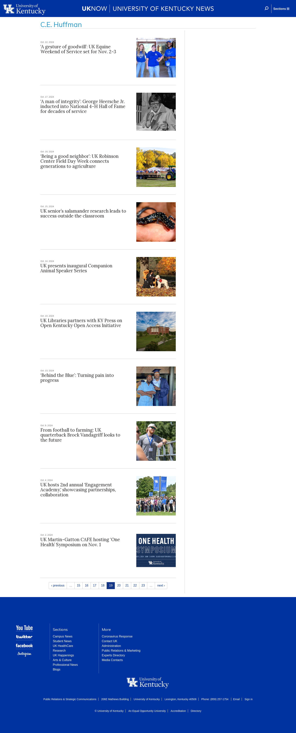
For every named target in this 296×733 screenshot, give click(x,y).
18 (103, 585)
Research (59, 650)
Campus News (62, 636)
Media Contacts (112, 660)
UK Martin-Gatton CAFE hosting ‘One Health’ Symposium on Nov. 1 (80, 542)
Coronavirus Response (117, 636)
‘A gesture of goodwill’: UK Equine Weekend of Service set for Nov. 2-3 (78, 49)
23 (143, 585)
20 (119, 585)
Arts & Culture (62, 660)
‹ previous (57, 585)
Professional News (65, 664)
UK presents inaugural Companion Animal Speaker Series (76, 268)
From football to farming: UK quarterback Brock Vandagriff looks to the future (80, 435)
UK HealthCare (63, 645)
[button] (281, 8)
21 (127, 585)
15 (78, 585)
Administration (111, 645)
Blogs (56, 669)
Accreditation (178, 710)
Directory (196, 710)
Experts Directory (113, 655)
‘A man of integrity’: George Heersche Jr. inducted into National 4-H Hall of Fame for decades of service (82, 106)
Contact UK (109, 641)
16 (86, 585)
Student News (62, 641)
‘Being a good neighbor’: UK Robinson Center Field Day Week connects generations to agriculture (79, 161)
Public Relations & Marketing (121, 650)
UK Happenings (63, 655)
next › (161, 585)
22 (135, 585)
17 (94, 585)
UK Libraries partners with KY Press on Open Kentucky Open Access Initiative (81, 323)
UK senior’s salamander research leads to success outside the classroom (83, 213)
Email (236, 699)
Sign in (248, 699)
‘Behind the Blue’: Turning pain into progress (77, 377)
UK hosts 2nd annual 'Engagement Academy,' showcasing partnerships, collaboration (78, 490)
